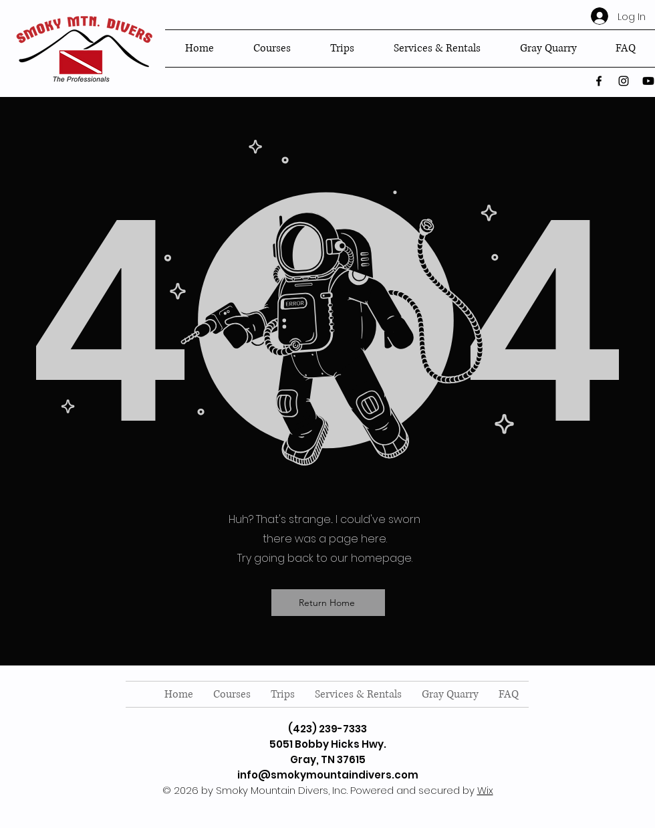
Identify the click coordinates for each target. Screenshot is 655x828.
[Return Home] (328, 602)
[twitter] (648, 81)
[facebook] (599, 81)
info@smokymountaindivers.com (327, 775)
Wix (485, 790)
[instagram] (623, 81)
